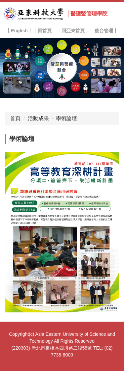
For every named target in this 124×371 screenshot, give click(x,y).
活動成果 (38, 118)
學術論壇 (66, 118)
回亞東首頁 (73, 30)
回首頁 (45, 30)
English (19, 30)
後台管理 (104, 30)
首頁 (15, 118)
